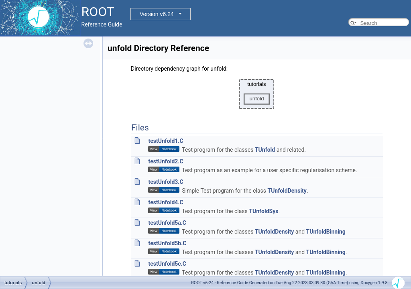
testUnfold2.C (165, 161)
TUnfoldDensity (286, 190)
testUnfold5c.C (167, 264)
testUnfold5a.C (167, 223)
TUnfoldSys (263, 211)
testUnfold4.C (165, 202)
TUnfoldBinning (326, 231)
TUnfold (265, 150)
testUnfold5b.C (167, 243)
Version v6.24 (157, 14)
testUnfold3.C (165, 182)
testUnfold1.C (165, 141)
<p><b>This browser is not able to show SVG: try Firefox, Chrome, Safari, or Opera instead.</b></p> (257, 94)
